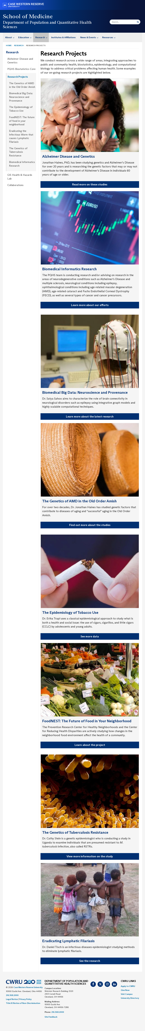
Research (42, 37)
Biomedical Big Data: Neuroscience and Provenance (21, 97)
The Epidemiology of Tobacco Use (20, 109)
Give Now (125, 990)
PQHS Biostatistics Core (21, 69)
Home (9, 45)
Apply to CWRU (128, 986)
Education (25, 37)
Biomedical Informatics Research (22, 164)
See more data (90, 636)
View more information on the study (90, 856)
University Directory (130, 998)
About (10, 37)
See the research (89, 961)
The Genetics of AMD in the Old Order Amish (22, 85)
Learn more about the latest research (90, 416)
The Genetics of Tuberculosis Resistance (18, 152)
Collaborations (15, 185)
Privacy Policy (25, 999)
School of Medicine (28, 16)
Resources (109, 37)
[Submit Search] (138, 22)
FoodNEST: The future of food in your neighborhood (22, 121)
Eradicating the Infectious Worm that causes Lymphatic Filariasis (21, 136)
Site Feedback (51, 1017)
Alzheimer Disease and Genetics (20, 60)
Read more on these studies (89, 184)
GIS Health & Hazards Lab (19, 176)
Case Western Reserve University (28, 987)
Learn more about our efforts (90, 305)
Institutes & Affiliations (63, 37)
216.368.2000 (12, 995)
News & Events (90, 37)
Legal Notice (12, 999)
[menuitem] (9, 37)
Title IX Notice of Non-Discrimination (23, 1003)
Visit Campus (127, 994)
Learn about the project (89, 745)
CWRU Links (128, 981)
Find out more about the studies (89, 525)
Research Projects (18, 76)
